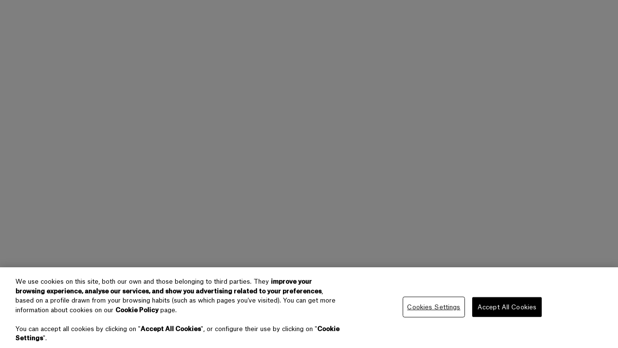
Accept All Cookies (507, 307)
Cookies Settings (433, 307)
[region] (309, 307)
